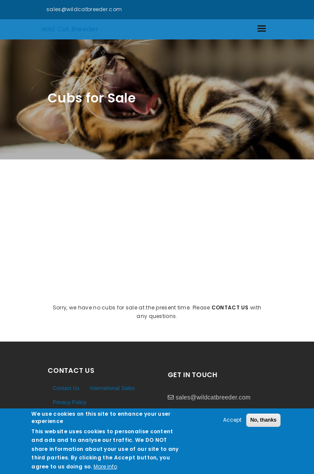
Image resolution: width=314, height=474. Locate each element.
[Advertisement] (157, 224)
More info (105, 466)
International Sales (112, 388)
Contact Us (66, 388)
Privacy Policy (70, 402)
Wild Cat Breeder (69, 28)
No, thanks (263, 420)
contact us (230, 307)
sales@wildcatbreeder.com (84, 9)
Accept (232, 419)
